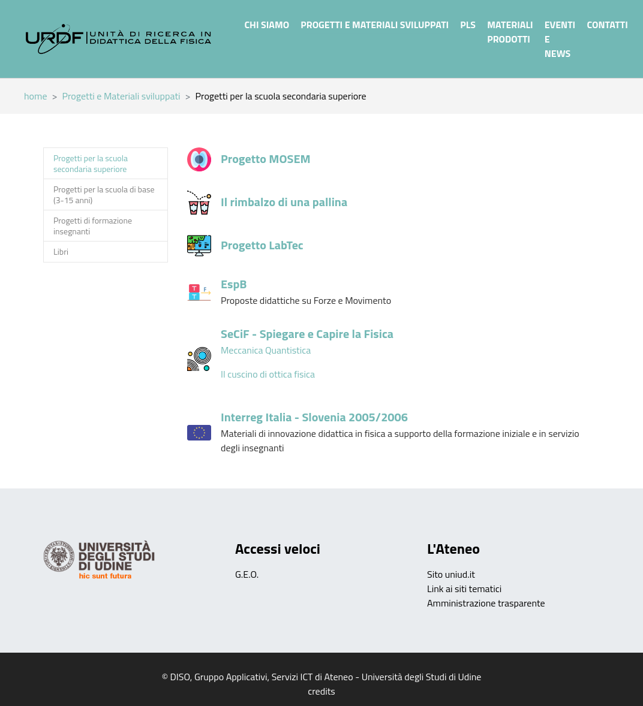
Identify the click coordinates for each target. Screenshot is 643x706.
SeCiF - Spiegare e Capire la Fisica (307, 333)
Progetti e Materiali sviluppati (375, 24)
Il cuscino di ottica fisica (268, 374)
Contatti (607, 24)
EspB (234, 283)
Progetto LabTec (262, 245)
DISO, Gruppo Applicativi (219, 676)
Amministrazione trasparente (486, 603)
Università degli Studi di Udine (422, 676)
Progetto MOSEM (266, 158)
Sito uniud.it (451, 574)
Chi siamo (266, 24)
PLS (468, 24)
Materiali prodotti (510, 31)
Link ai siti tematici (464, 588)
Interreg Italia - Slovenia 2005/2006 (314, 417)
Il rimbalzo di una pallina (284, 201)
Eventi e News (560, 39)
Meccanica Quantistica (266, 350)
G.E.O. (247, 574)
